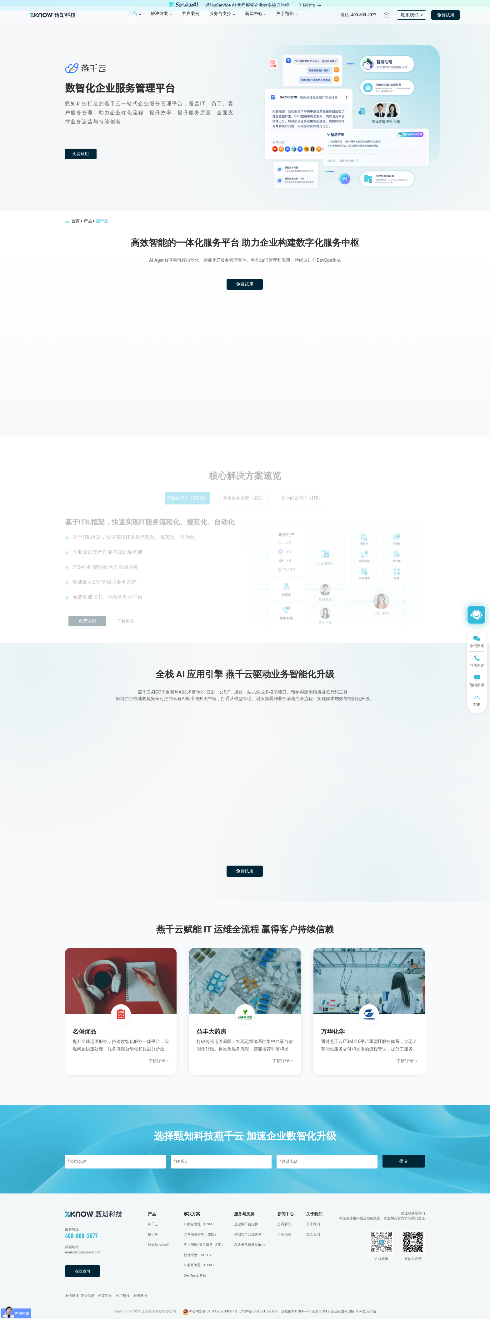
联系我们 (411, 19)
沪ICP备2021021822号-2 (258, 1311)
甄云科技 (141, 1295)
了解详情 (309, 5)
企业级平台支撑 (246, 1224)
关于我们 (313, 1224)
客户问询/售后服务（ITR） (204, 1244)
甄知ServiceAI (158, 1244)
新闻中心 (286, 1213)
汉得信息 (87, 1295)
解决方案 (192, 1213)
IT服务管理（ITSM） (199, 1224)
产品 (88, 221)
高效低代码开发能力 (249, 1244)
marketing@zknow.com (83, 1252)
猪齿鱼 (153, 1234)
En (386, 20)
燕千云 (153, 1224)
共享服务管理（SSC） (201, 1234)
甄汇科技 (123, 1295)
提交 (403, 1161)
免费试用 (445, 19)
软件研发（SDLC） (198, 1255)
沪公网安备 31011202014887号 (213, 1311)
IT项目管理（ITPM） (200, 1265)
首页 (76, 221)
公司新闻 (284, 1224)
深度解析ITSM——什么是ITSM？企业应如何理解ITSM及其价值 (328, 1311)
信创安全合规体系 (248, 1234)
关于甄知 (314, 1213)
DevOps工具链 (195, 1275)
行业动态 (284, 1234)
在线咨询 (84, 1271)
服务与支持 (244, 1213)
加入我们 (313, 1234)
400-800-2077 (81, 1235)
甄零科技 (105, 1295)
